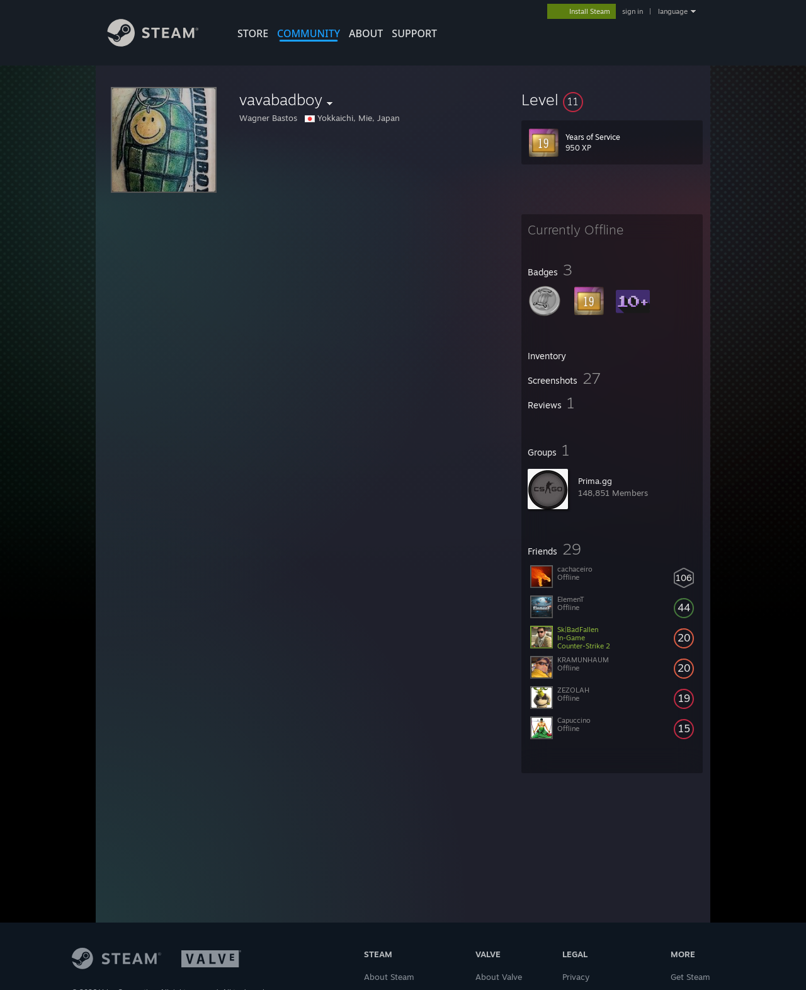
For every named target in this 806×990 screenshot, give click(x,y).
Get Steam (690, 977)
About (366, 33)
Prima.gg (595, 481)
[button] (612, 99)
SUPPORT (414, 33)
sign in (632, 11)
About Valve (498, 977)
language (673, 11)
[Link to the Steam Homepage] (162, 43)
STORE (252, 33)
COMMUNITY (308, 33)
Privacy (575, 977)
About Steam (389, 977)
